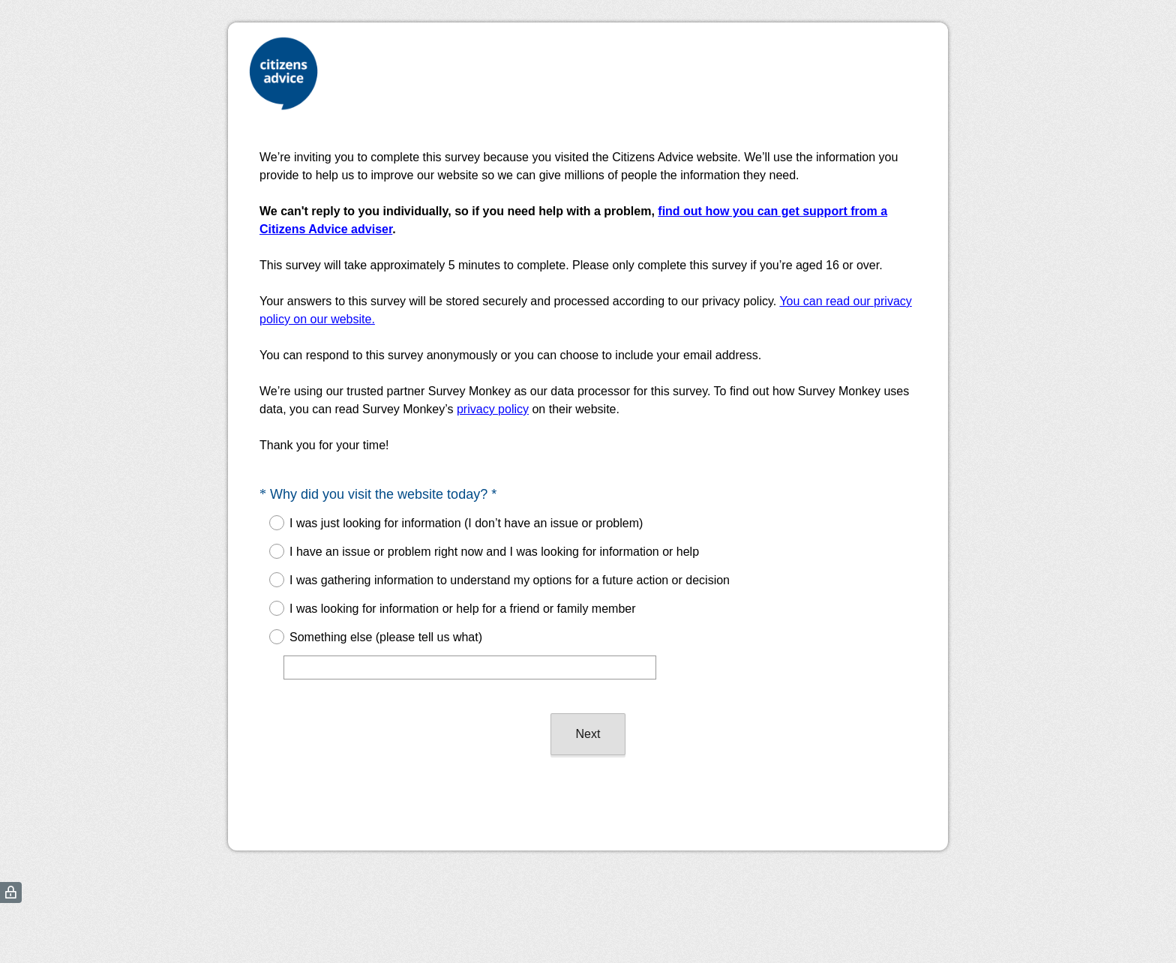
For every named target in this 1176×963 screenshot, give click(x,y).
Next (588, 734)
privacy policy (493, 409)
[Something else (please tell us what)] (470, 668)
